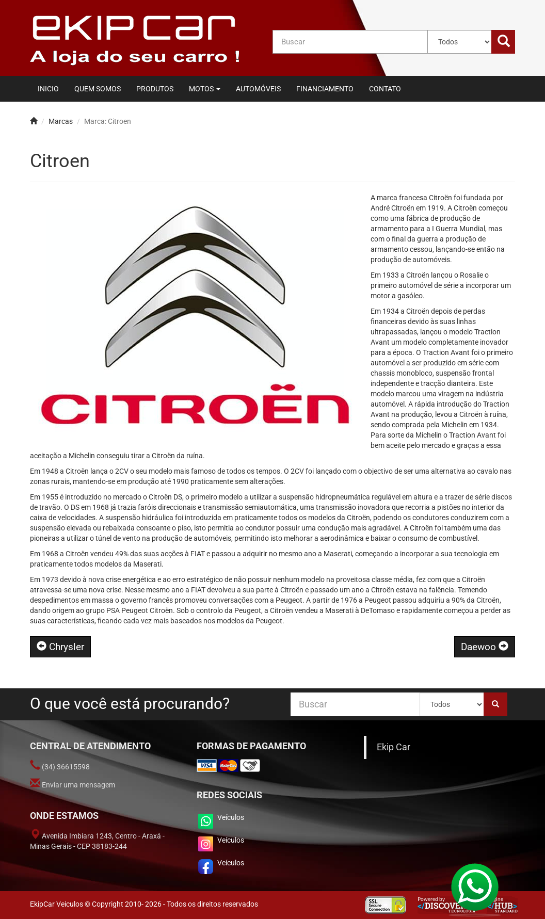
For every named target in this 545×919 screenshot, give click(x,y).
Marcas (61, 121)
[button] (204, 89)
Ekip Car (393, 747)
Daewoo (484, 647)
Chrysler (60, 647)
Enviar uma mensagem (78, 785)
